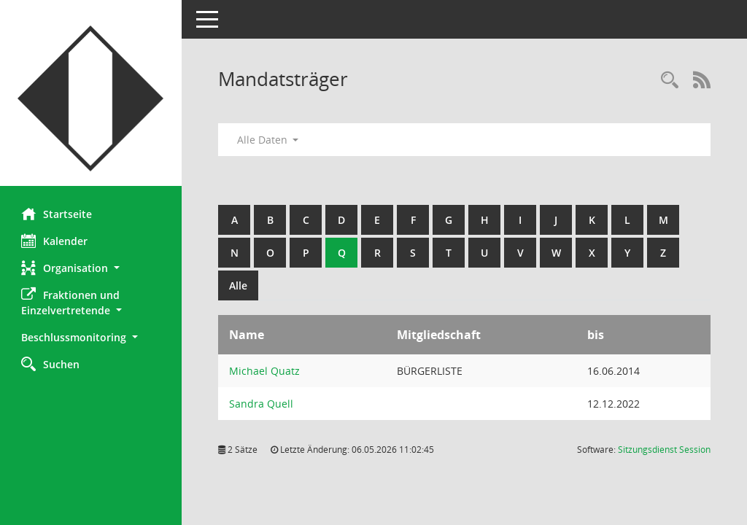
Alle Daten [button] (268, 140)
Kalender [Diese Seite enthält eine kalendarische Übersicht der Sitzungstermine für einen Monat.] (55, 240)
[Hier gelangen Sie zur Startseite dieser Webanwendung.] (91, 98)
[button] (91, 267)
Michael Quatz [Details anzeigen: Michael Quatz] (265, 371)
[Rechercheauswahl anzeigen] (670, 81)
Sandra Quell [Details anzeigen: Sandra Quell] (262, 404)
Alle (239, 285)
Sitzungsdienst (664, 449)
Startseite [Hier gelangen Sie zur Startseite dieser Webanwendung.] (57, 213)
